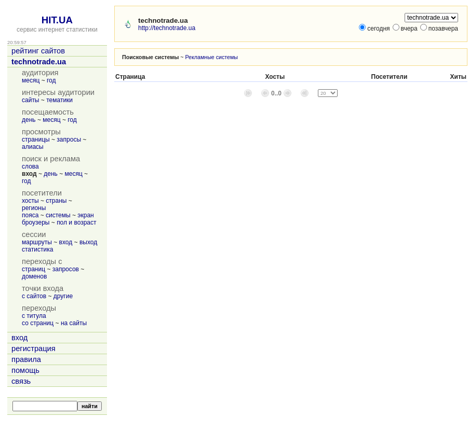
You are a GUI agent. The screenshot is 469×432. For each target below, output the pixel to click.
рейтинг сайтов (38, 51)
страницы (36, 139)
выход (88, 242)
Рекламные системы (211, 57)
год (51, 80)
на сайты (74, 323)
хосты (30, 200)
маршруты (37, 242)
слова (30, 166)
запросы (69, 139)
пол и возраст (76, 222)
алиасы (33, 146)
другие (63, 296)
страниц (33, 269)
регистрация (33, 348)
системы (58, 215)
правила (26, 359)
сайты (30, 100)
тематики (59, 100)
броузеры (35, 222)
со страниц (37, 323)
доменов (34, 276)
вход (66, 242)
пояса (30, 215)
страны (56, 200)
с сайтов (34, 296)
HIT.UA (57, 20)
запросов (65, 269)
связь (21, 381)
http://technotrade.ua (166, 28)
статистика (37, 249)
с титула (34, 315)
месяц (30, 80)
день (29, 119)
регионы (34, 208)
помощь (25, 370)
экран (85, 215)
